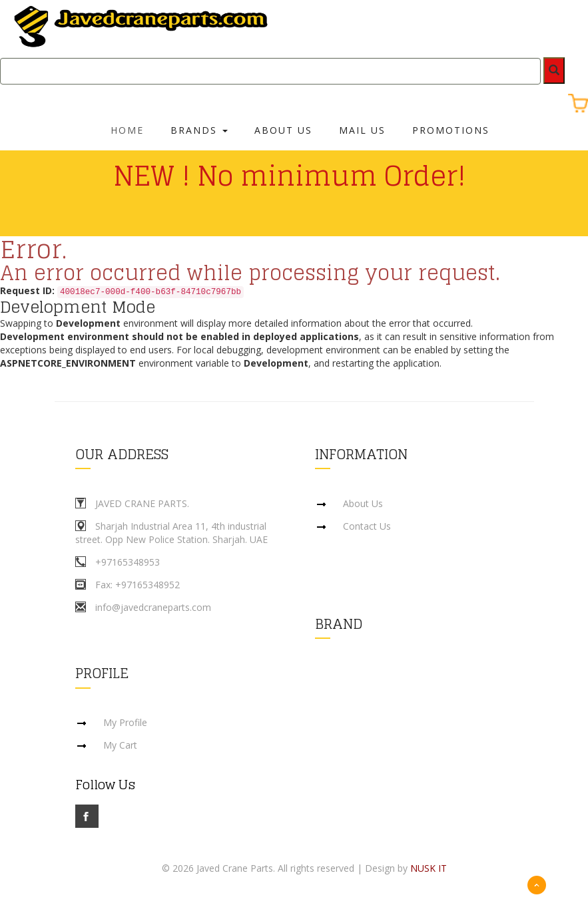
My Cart (120, 745)
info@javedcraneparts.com (153, 607)
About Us (283, 130)
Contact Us (367, 526)
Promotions (450, 130)
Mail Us (362, 130)
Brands (199, 130)
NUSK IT (428, 868)
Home (127, 130)
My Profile (125, 723)
